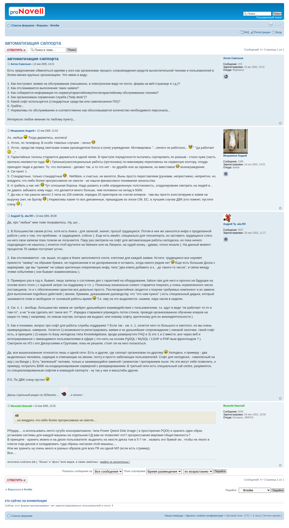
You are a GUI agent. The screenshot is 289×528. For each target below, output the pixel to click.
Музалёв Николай (21, 406)
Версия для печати (270, 24)
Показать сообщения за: (92, 471)
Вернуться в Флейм (20, 489)
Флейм (54, 25)
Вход (279, 32)
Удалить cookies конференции (204, 515)
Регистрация (262, 32)
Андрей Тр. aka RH (22, 216)
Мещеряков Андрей (22, 130)
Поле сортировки (153, 471)
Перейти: (231, 490)
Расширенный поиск (269, 17)
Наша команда (174, 515)
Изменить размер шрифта (278, 24)
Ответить (16, 50)
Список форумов (22, 25)
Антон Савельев (21, 64)
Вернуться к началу (280, 123)
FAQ (246, 32)
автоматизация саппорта (33, 43)
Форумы (42, 25)
